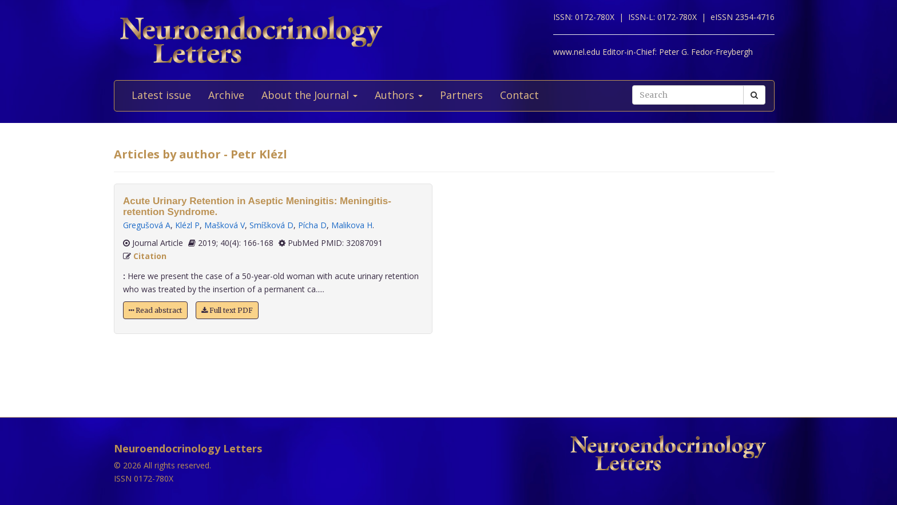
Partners (461, 95)
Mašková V (224, 225)
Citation (149, 255)
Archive (226, 95)
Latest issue (161, 95)
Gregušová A (146, 225)
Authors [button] (399, 95)
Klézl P (187, 225)
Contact (519, 95)
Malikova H (351, 225)
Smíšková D (271, 225)
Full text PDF (227, 310)
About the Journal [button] (309, 95)
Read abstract (155, 310)
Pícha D (312, 225)
